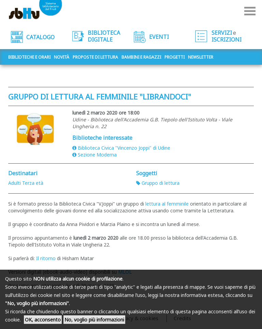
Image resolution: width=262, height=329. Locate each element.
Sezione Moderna (94, 154)
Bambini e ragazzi (141, 57)
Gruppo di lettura (157, 183)
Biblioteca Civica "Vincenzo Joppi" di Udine (121, 148)
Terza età (32, 183)
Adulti (14, 183)
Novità (61, 57)
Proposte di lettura (95, 57)
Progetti (174, 57)
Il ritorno (46, 258)
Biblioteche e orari (29, 57)
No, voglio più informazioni (94, 319)
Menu (250, 11)
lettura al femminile (167, 203)
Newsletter (200, 57)
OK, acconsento (43, 319)
